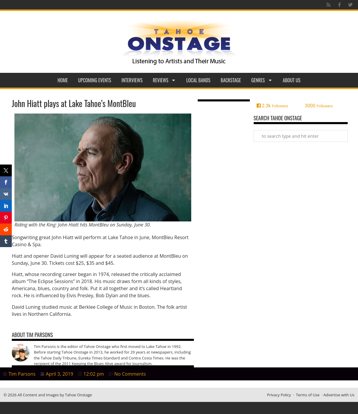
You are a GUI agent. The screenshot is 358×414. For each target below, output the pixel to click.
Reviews (164, 80)
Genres (262, 80)
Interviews (132, 80)
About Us (292, 80)
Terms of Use (307, 394)
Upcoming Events (94, 80)
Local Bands (198, 80)
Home (62, 80)
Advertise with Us (339, 394)
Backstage (231, 80)
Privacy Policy (279, 394)
